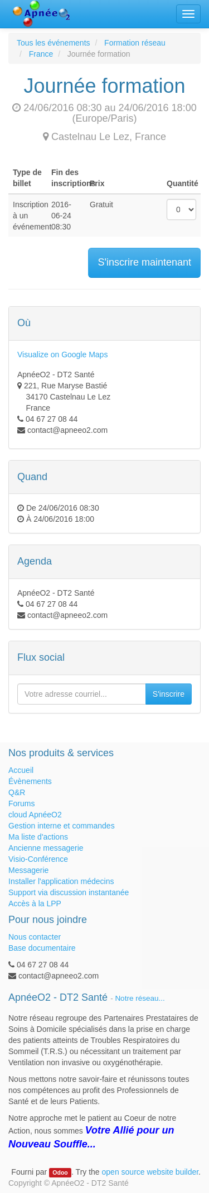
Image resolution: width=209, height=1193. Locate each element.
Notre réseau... (139, 998)
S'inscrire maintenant (144, 262)
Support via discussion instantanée (68, 892)
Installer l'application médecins (61, 881)
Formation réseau (135, 42)
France (41, 53)
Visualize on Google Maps (62, 354)
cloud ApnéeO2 (35, 814)
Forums (21, 803)
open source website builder (150, 1171)
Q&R (16, 792)
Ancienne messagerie (46, 847)
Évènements (30, 781)
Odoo (59, 1172)
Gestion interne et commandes (61, 825)
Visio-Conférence (38, 859)
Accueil (20, 770)
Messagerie (28, 870)
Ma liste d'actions (38, 836)
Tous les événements (53, 42)
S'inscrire (168, 694)
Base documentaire (42, 948)
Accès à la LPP (34, 903)
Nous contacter (34, 936)
